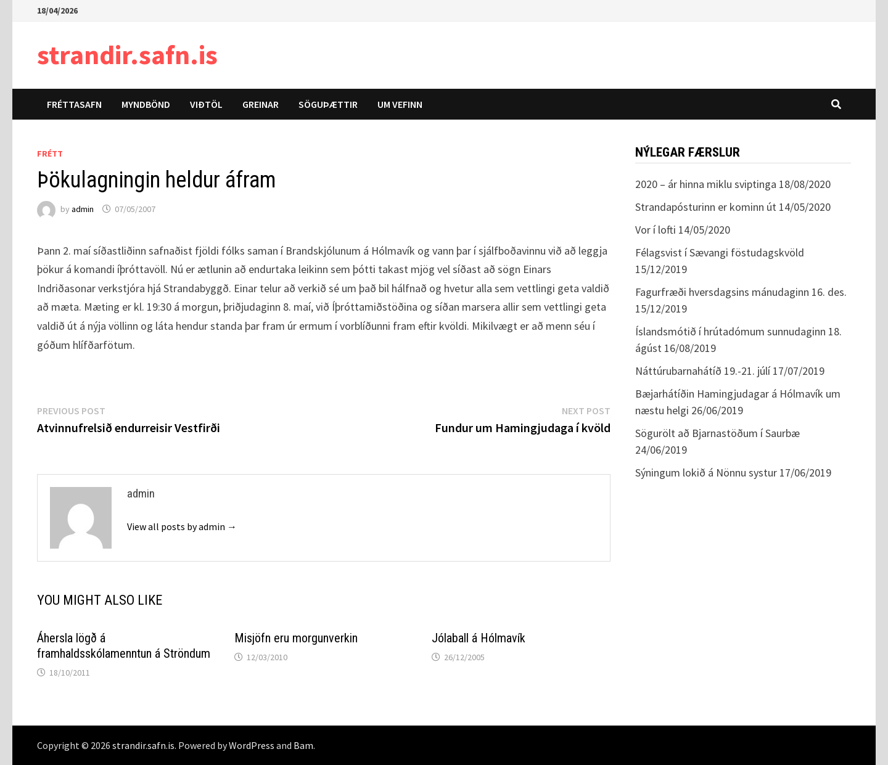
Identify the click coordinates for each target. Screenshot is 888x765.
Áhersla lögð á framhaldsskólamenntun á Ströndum (123, 646)
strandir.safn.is (127, 55)
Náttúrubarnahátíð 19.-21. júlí (702, 371)
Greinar (260, 104)
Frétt (50, 153)
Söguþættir (328, 104)
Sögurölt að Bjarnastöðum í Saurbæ (717, 433)
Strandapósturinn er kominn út (705, 207)
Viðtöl (206, 104)
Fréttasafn (74, 104)
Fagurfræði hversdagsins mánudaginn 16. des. (741, 292)
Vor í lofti (655, 230)
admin (83, 209)
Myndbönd (145, 104)
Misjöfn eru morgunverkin (296, 638)
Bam (303, 745)
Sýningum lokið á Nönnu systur (706, 472)
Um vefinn (399, 104)
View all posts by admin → (182, 526)
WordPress (251, 745)
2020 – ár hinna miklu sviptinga (705, 184)
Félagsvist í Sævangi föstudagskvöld (719, 252)
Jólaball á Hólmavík (478, 638)
